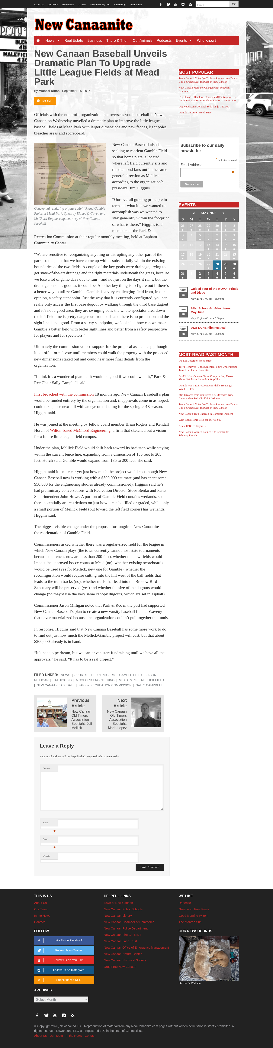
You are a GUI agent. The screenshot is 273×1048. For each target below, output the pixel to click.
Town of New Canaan (118, 903)
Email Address (207, 165)
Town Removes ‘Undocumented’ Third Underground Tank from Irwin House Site (208, 368)
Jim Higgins (62, 680)
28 (200, 225)
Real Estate (73, 41)
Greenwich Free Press (194, 909)
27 (191, 225)
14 (217, 245)
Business (94, 41)
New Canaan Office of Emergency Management (136, 947)
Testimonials (135, 4)
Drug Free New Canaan (120, 966)
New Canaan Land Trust (120, 941)
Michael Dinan (49, 91)
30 (217, 225)
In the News (68, 4)
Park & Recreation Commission (105, 685)
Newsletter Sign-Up (100, 4)
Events (185, 41)
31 (182, 273)
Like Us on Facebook (59, 940)
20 (208, 254)
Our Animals (142, 41)
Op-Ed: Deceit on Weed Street (195, 112)
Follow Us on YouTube (60, 960)
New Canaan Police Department (126, 928)
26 (182, 225)
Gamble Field (130, 675)
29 (208, 225)
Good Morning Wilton (193, 915)
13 (208, 245)
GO (234, 4)
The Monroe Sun (190, 922)
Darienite (185, 903)
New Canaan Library (118, 915)
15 (225, 245)
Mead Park (128, 680)
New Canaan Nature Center (123, 954)
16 (234, 245)
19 (200, 254)
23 (234, 254)
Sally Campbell (149, 685)
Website (46, 856)
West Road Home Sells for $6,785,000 (200, 419)
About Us (39, 4)
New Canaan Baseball (55, 685)
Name (49, 823)
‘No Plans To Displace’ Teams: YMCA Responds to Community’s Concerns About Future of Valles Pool (208, 98)
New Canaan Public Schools (123, 909)
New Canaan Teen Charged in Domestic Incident (206, 413)
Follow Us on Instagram (60, 970)
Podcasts (164, 41)
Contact (82, 4)
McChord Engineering (95, 680)
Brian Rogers (103, 675)
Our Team (53, 4)
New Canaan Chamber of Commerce (129, 922)
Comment (47, 768)
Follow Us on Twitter (59, 950)
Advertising (119, 4)
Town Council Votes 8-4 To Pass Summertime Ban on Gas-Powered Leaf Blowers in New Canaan (208, 80)
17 (182, 254)
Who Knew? (206, 41)
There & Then (117, 41)
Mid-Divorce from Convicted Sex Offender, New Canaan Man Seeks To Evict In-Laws (206, 396)
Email (49, 840)
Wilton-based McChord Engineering (80, 430)
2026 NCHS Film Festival (208, 327)
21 (217, 254)
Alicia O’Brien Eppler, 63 (193, 425)
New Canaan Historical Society (125, 960)
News (53, 41)
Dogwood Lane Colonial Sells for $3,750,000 (204, 106)
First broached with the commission (64, 394)
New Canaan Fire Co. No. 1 (123, 934)
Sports (80, 675)
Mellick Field (152, 680)
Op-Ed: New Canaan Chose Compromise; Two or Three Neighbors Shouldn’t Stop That (206, 378)
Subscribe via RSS (58, 980)
